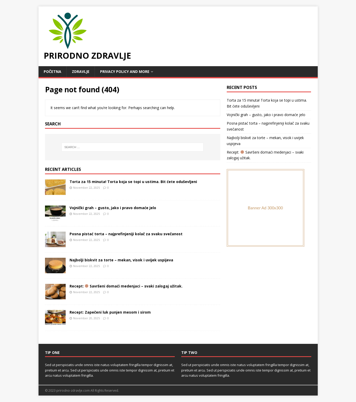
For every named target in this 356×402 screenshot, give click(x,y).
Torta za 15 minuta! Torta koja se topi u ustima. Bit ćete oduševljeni (133, 181)
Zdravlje (80, 71)
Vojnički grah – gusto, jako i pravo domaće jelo (113, 207)
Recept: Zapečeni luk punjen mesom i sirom (110, 312)
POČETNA (52, 71)
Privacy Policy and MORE (124, 71)
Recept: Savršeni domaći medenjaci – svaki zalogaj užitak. (126, 286)
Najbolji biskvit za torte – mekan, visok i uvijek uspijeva (121, 259)
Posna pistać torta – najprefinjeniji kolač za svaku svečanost (126, 233)
